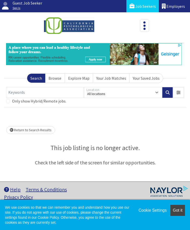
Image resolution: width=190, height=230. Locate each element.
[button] (178, 92)
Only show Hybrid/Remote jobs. (39, 101)
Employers (173, 6)
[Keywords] (45, 92)
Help (12, 189)
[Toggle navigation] (144, 25)
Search (36, 78)
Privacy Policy (18, 197)
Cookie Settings (152, 210)
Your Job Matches (111, 78)
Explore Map (78, 78)
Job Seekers (142, 6)
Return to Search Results (31, 130)
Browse (55, 78)
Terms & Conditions (46, 189)
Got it (177, 210)
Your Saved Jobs (146, 78)
